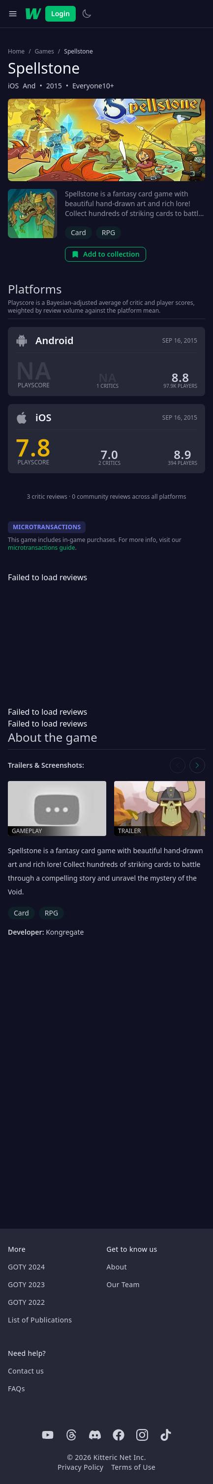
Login (60, 13)
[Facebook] (118, 1435)
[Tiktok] (166, 1435)
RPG (108, 232)
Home (16, 51)
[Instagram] (142, 1435)
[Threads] (71, 1435)
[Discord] (95, 1435)
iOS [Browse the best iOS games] (13, 85)
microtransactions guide (41, 547)
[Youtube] (48, 1435)
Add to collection (105, 254)
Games (44, 51)
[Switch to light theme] (86, 14)
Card (78, 232)
